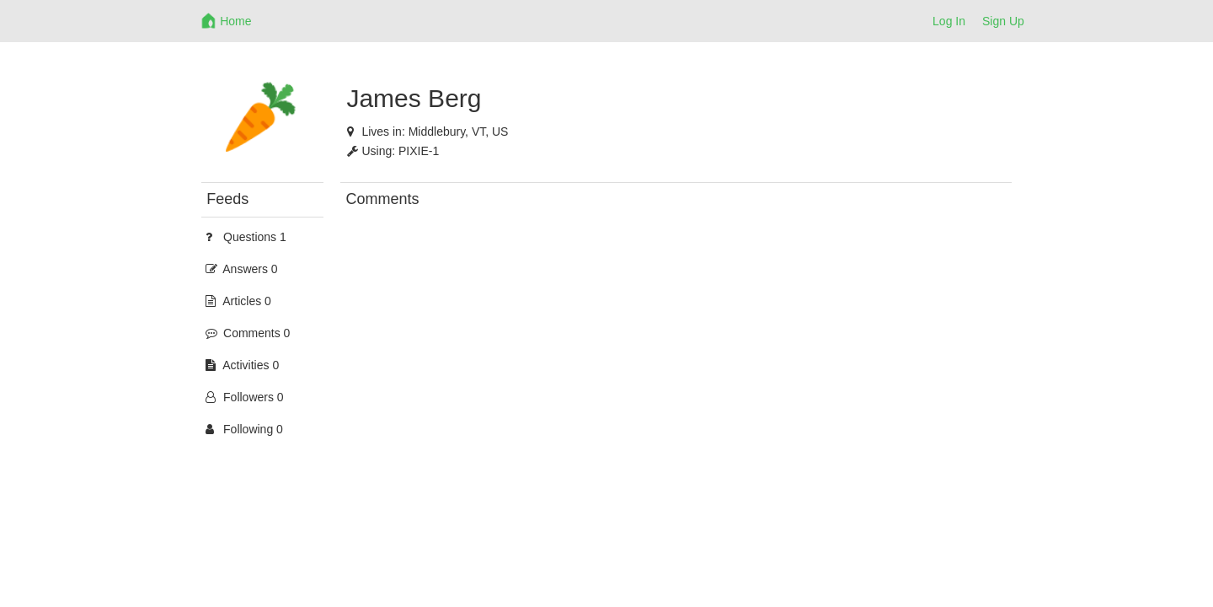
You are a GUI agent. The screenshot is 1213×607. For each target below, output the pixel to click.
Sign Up (1003, 21)
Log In (948, 21)
